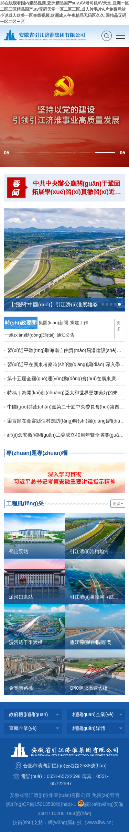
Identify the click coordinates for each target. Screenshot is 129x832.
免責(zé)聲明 (105, 795)
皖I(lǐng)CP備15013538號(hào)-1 (41, 804)
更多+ (119, 329)
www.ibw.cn (99, 822)
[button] (24, 152)
